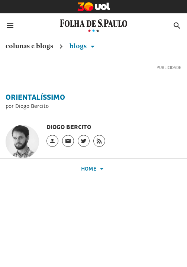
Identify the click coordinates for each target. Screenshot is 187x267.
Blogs (83, 46)
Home (93, 169)
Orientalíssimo (35, 97)
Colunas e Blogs (29, 46)
